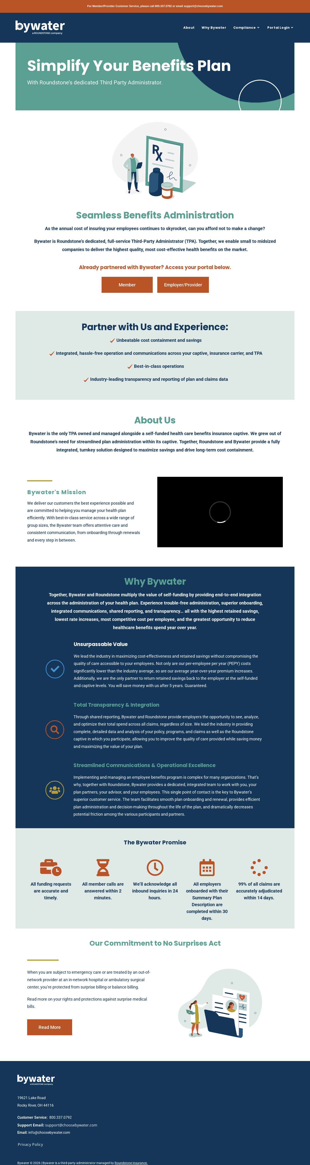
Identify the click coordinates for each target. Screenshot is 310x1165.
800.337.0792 (163, 6)
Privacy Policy (30, 1144)
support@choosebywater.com (203, 6)
